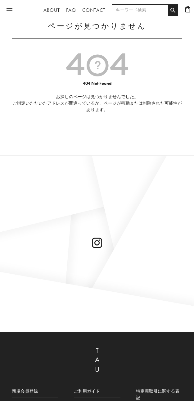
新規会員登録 (25, 391)
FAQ (71, 10)
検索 (173, 10)
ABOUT (51, 10)
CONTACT (94, 10)
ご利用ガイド (87, 391)
